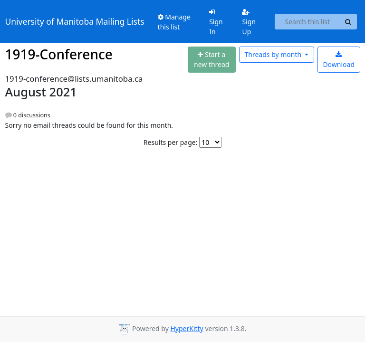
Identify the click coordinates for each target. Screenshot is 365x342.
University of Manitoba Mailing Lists (74, 21)
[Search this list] (307, 22)
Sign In (216, 22)
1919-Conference (59, 54)
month (273, 54)
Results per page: (171, 142)
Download (339, 60)
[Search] (348, 22)
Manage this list (174, 21)
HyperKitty (186, 328)
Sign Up (249, 22)
